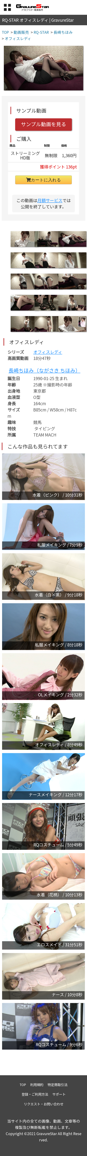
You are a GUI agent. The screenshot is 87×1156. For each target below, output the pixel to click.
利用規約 (36, 1084)
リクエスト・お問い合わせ (43, 1103)
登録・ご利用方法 (35, 1094)
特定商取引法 (57, 1084)
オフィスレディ (47, 352)
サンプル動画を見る (43, 124)
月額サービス (49, 200)
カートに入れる (43, 180)
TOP (23, 1084)
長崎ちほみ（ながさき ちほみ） (44, 370)
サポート (59, 1094)
